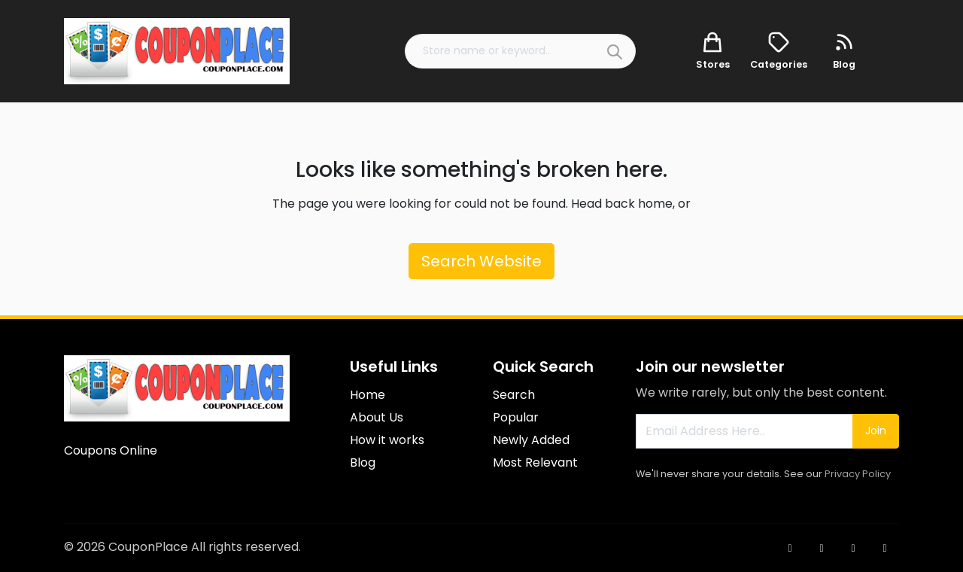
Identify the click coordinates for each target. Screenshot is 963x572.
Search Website (481, 261)
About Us (376, 417)
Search (514, 394)
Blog (362, 462)
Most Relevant (535, 462)
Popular (516, 417)
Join (875, 430)
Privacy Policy (858, 473)
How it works (387, 440)
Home (367, 394)
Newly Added (531, 440)
